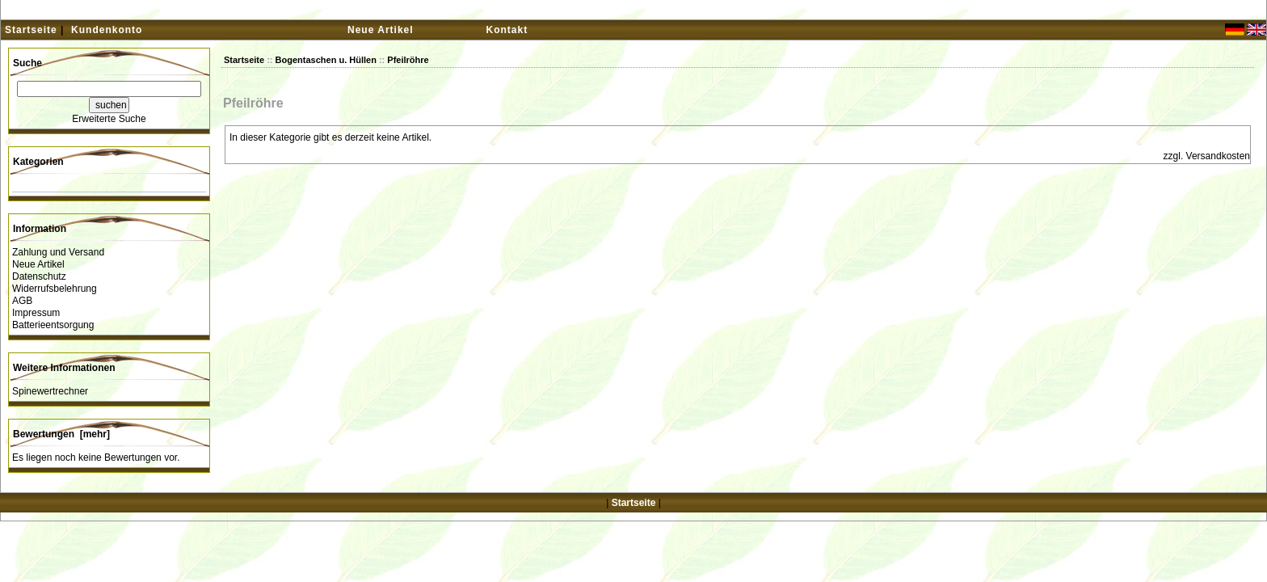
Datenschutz (39, 276)
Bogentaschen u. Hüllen (326, 60)
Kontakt (507, 30)
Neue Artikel (380, 30)
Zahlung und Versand (58, 252)
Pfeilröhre (407, 60)
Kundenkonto (106, 30)
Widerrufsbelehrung (54, 288)
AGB (22, 300)
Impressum (36, 312)
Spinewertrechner (50, 391)
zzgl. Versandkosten (1207, 156)
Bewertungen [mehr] (61, 434)
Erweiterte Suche (108, 118)
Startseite (31, 30)
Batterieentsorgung (53, 325)
